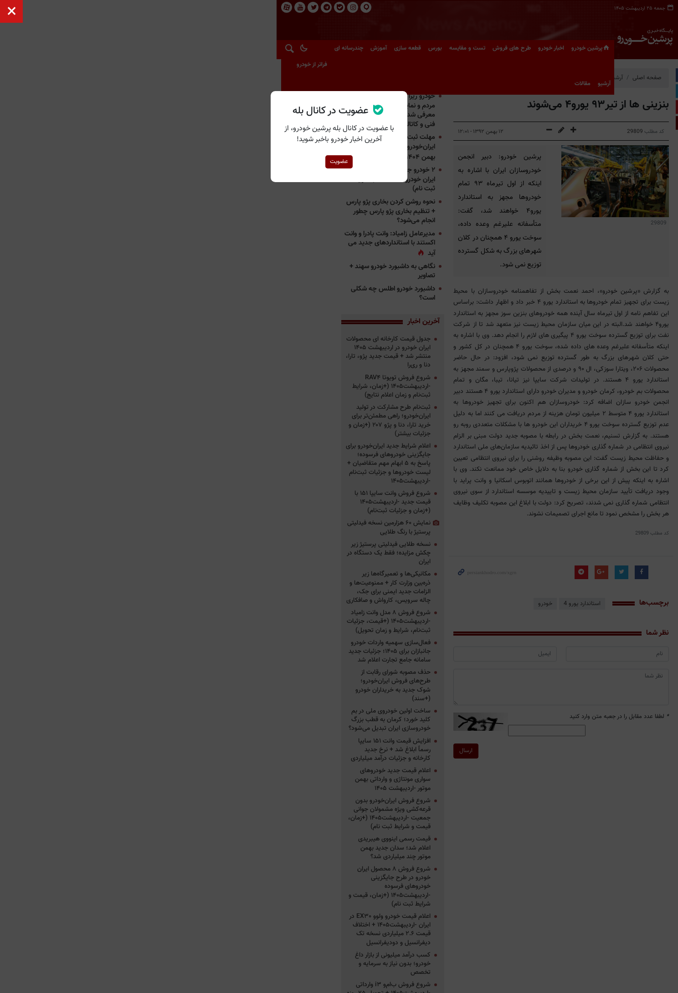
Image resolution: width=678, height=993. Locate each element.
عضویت (339, 161)
